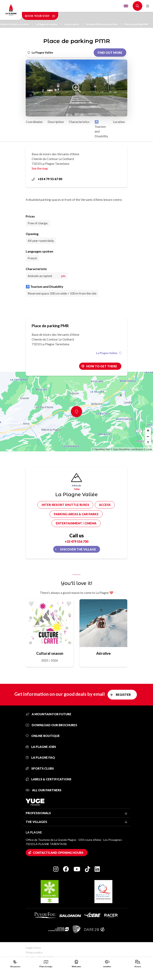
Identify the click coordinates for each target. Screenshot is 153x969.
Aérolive (103, 653)
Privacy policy (34, 952)
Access (105, 504)
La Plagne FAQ (40, 757)
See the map (40, 168)
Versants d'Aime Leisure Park (104, 24)
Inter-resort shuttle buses (65, 504)
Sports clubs (40, 768)
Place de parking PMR (136, 24)
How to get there (101, 366)
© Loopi (148, 449)
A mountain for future (48, 714)
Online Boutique (43, 736)
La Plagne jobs (41, 746)
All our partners (43, 790)
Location (119, 122)
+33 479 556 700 (76, 541)
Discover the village (78, 549)
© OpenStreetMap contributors (127, 449)
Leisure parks (73, 24)
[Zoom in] (148, 430)
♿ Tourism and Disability (101, 129)
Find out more (110, 52)
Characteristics (79, 122)
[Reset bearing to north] (148, 442)
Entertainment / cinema (76, 523)
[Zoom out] (148, 436)
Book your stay (40, 16)
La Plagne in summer (49, 24)
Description (56, 122)
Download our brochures (51, 725)
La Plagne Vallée (108, 353)
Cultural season (49, 653)
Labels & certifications (48, 779)
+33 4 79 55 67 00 (47, 179)
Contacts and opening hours (58, 852)
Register (123, 694)
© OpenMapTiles (101, 449)
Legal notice (33, 947)
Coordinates (34, 122)
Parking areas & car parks (76, 514)
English (126, 6)
